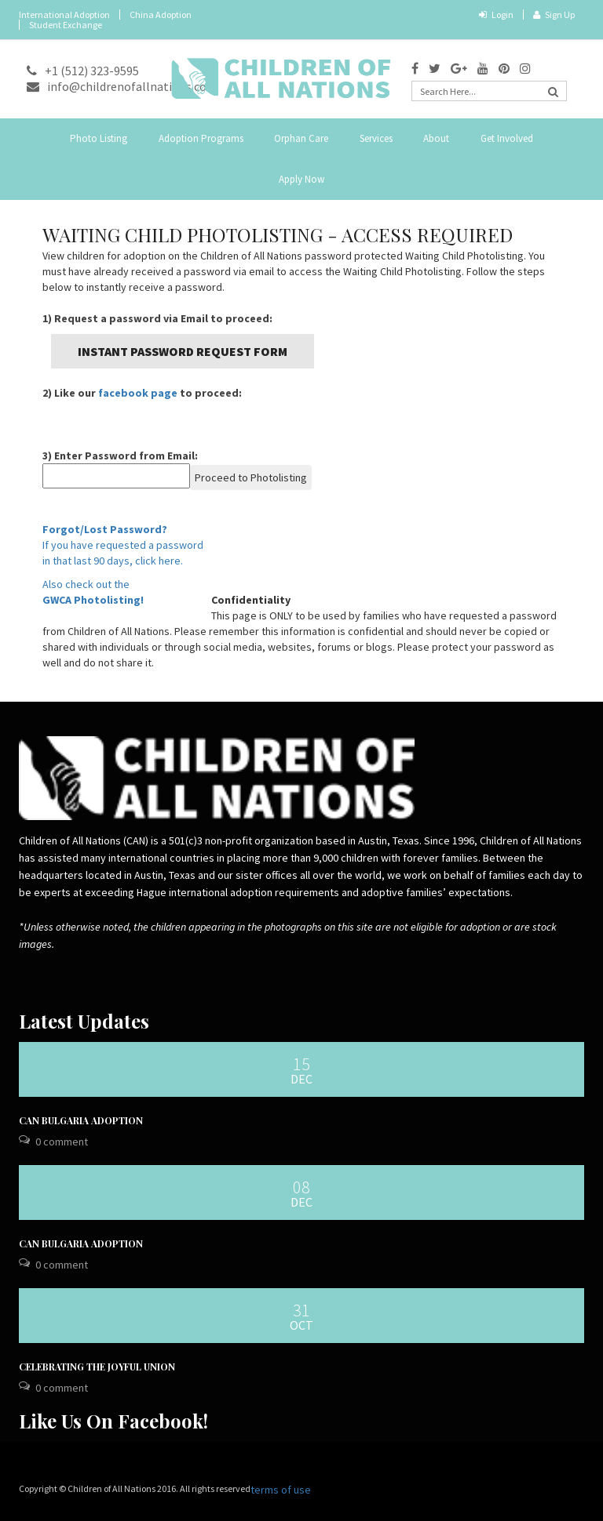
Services (376, 138)
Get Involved (507, 138)
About (436, 138)
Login (496, 14)
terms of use (280, 1490)
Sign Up (554, 14)
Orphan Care (301, 138)
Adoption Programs (201, 138)
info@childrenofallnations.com (122, 86)
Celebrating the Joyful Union (97, 1366)
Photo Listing (98, 138)
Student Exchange (65, 25)
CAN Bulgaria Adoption (81, 1120)
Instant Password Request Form (182, 351)
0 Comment (61, 1141)
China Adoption (161, 14)
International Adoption (64, 14)
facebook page (137, 393)
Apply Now (301, 179)
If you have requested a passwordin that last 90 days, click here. (122, 545)
